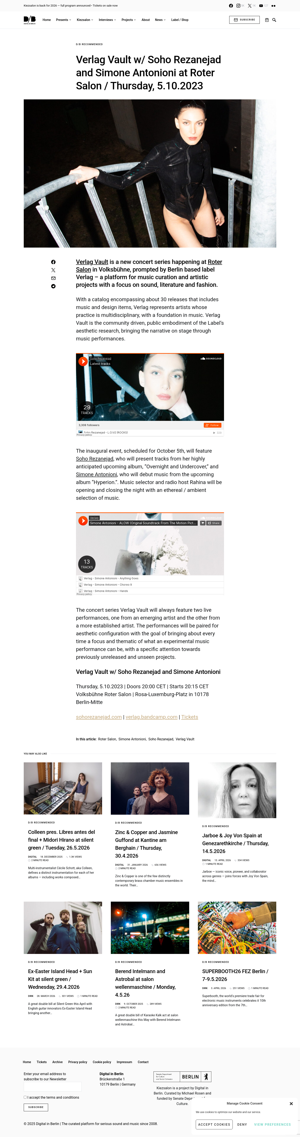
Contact (143, 1062)
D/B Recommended (89, 44)
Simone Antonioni (132, 739)
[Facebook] (231, 6)
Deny (242, 1125)
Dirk (30, 996)
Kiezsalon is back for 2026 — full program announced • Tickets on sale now (71, 5)
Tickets (189, 717)
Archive (57, 1062)
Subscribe (244, 20)
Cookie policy (102, 1062)
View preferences (272, 1125)
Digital (32, 856)
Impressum (124, 1062)
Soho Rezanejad (160, 739)
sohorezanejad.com (99, 717)
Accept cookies (214, 1125)
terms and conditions (62, 1097)
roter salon (107, 739)
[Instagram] (240, 6)
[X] (252, 6)
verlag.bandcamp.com (151, 717)
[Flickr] (273, 6)
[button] (291, 1103)
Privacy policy (77, 1062)
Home (27, 1062)
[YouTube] (263, 6)
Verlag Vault (185, 739)
